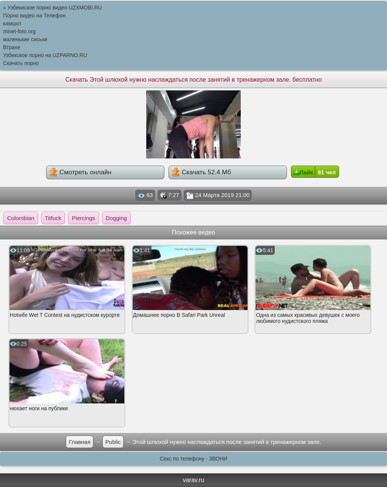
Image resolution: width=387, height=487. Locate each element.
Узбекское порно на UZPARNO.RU (45, 55)
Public (113, 442)
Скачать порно (21, 63)
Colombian (20, 218)
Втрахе (11, 47)
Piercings (83, 218)
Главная (79, 442)
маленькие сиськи (25, 39)
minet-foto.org (19, 31)
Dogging (116, 218)
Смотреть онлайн (80, 172)
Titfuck (53, 218)
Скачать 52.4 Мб (201, 172)
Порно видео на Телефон (34, 15)
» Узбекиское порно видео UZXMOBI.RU (52, 8)
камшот (12, 23)
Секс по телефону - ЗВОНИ (194, 459)
